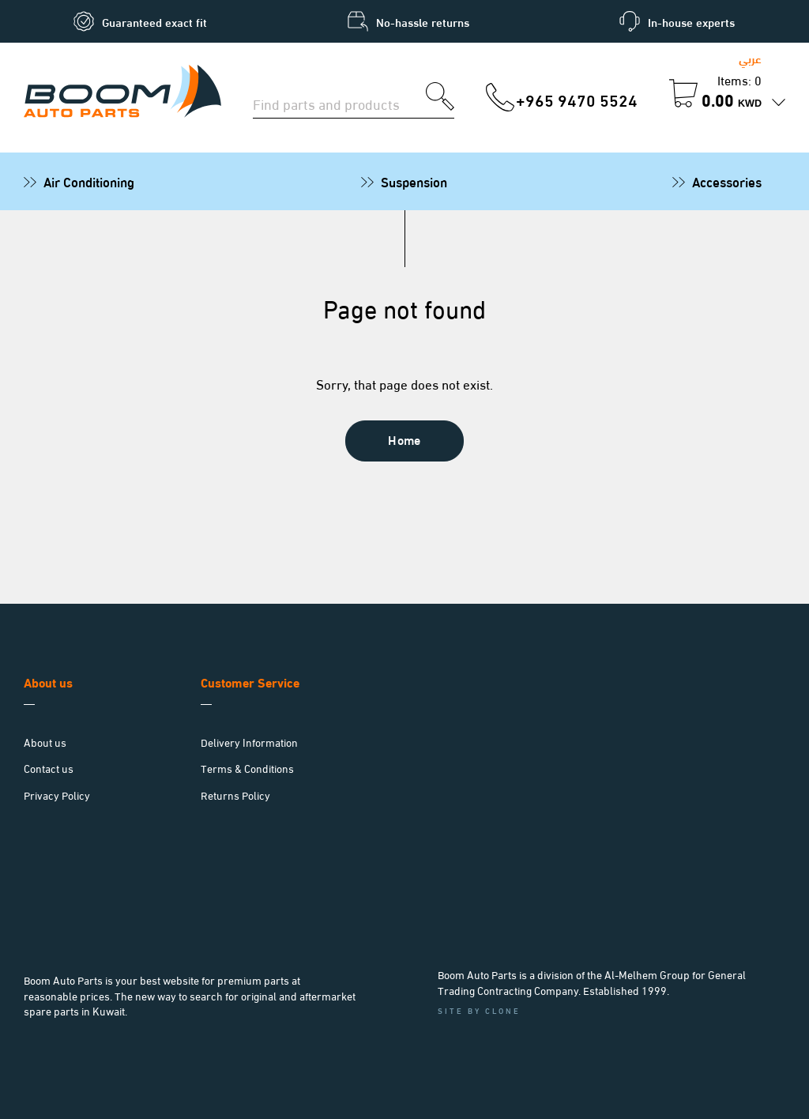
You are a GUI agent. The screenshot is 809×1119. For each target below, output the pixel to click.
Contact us (48, 767)
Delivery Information (249, 741)
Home (404, 439)
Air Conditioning (88, 181)
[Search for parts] (339, 102)
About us (45, 741)
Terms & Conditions (247, 767)
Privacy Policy (57, 794)
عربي (750, 57)
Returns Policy (235, 794)
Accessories (727, 181)
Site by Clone (479, 1010)
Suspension (414, 181)
